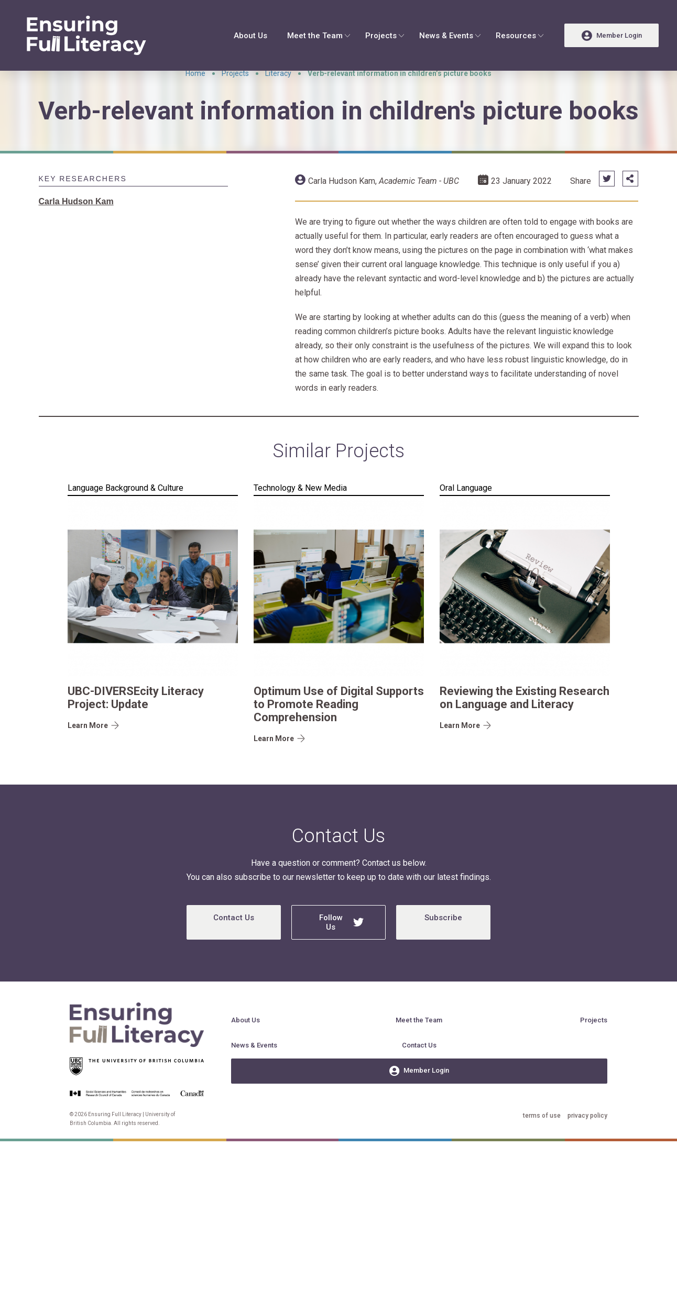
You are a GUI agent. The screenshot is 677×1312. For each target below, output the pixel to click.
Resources (516, 35)
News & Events (446, 35)
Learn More (88, 754)
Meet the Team (315, 35)
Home (195, 102)
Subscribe (443, 946)
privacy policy (587, 1144)
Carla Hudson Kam (341, 210)
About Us (250, 35)
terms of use (542, 1144)
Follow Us (341, 951)
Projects (381, 35)
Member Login (419, 1100)
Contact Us (233, 946)
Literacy (278, 102)
